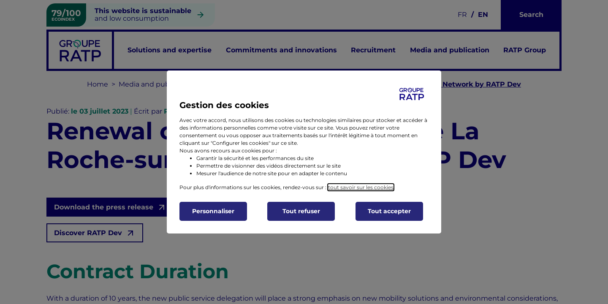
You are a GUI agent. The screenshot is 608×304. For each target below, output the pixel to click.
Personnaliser (213, 211)
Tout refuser (301, 211)
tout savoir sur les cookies (361, 187)
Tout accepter (389, 211)
